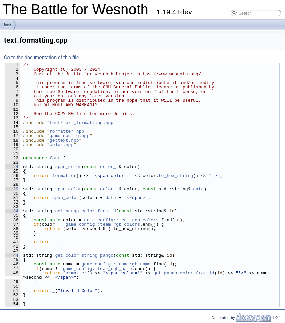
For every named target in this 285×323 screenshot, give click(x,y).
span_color (68, 167)
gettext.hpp (64, 140)
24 (11, 167)
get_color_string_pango (84, 255)
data (198, 189)
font (7, 25)
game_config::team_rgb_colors (121, 220)
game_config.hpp (70, 136)
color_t (109, 167)
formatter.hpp (67, 131)
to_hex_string (176, 176)
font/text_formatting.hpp (81, 122)
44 (11, 255)
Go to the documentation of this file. (42, 57)
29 (11, 189)
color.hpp (62, 145)
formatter (64, 176)
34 (11, 211)
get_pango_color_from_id (85, 211)
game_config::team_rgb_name (116, 264)
